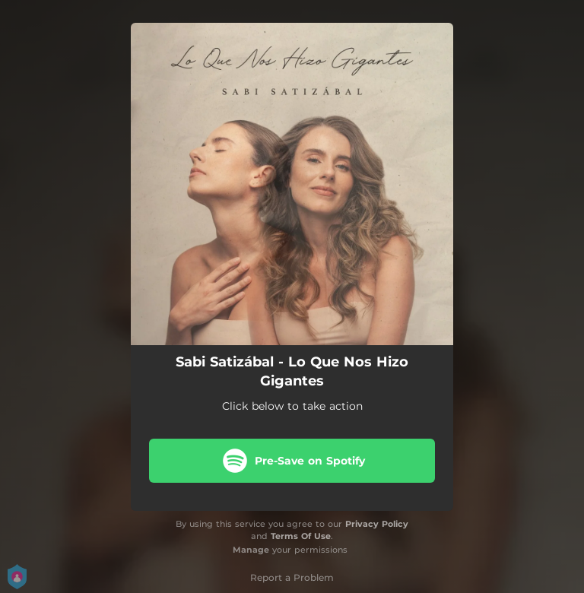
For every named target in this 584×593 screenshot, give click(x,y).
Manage (251, 549)
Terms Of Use (301, 536)
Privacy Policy (376, 523)
